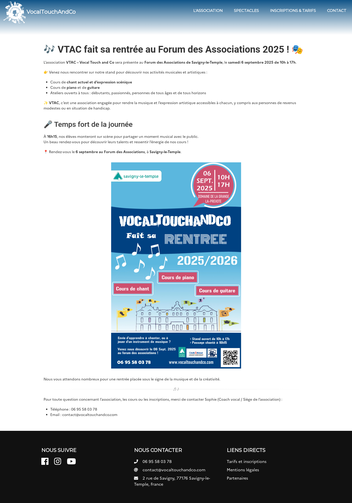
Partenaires (237, 478)
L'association (208, 10)
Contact (336, 10)
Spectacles (246, 10)
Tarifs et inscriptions (246, 461)
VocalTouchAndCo (39, 12)
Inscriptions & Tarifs (293, 10)
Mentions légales (243, 470)
